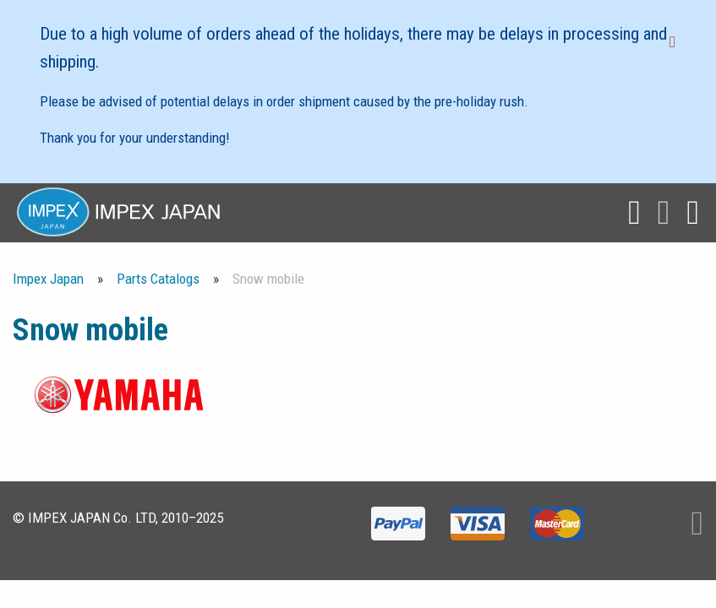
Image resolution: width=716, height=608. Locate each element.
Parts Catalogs (158, 278)
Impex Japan (48, 278)
